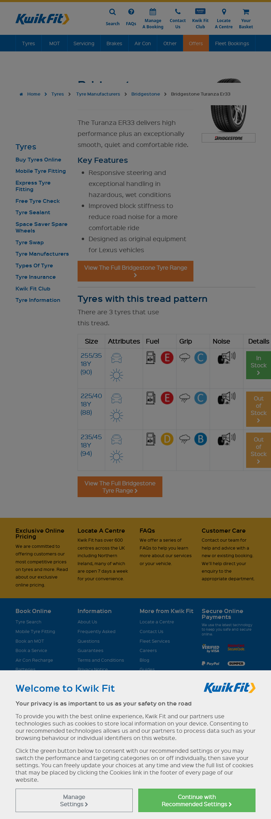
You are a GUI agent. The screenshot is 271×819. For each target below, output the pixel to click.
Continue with (197, 800)
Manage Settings (74, 800)
